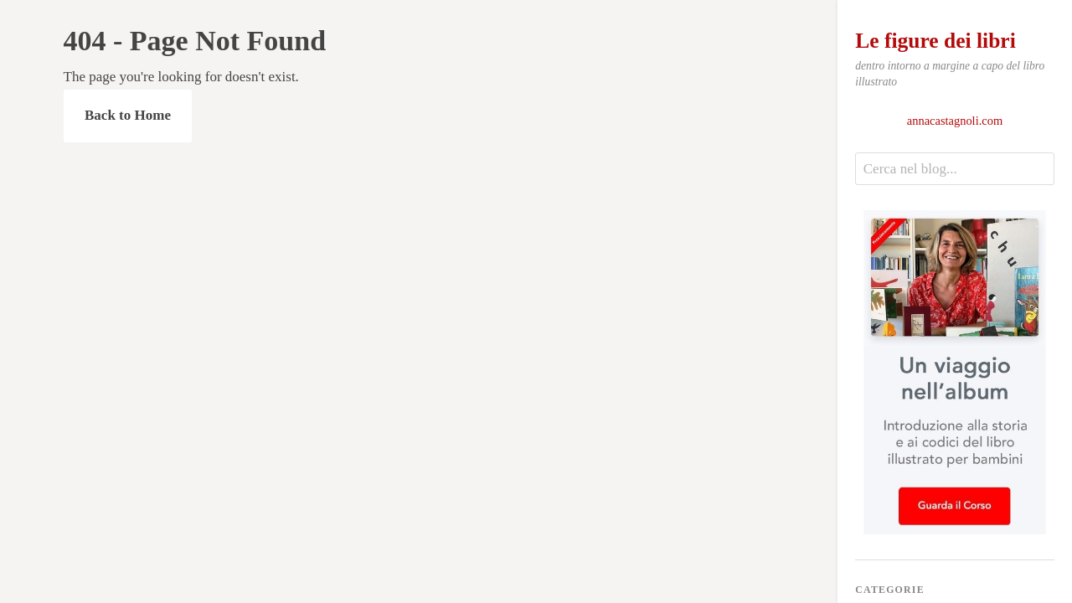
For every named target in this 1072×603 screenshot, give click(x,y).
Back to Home (128, 115)
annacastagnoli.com (954, 120)
